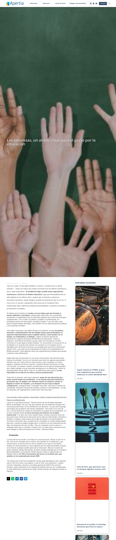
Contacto (102, 3)
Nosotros (35, 3)
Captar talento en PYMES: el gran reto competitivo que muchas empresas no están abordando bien (92, 372)
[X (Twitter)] (96, 3)
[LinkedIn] (90, 3)
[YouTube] (93, 3)
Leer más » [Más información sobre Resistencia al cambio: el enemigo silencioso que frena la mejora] (80, 530)
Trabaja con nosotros (77, 3)
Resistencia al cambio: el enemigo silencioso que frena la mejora (91, 525)
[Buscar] (109, 3)
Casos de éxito (60, 3)
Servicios (47, 3)
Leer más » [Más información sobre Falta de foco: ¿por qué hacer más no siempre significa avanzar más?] (80, 473)
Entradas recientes (85, 282)
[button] (8, 478)
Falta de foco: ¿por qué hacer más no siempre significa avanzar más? (91, 468)
